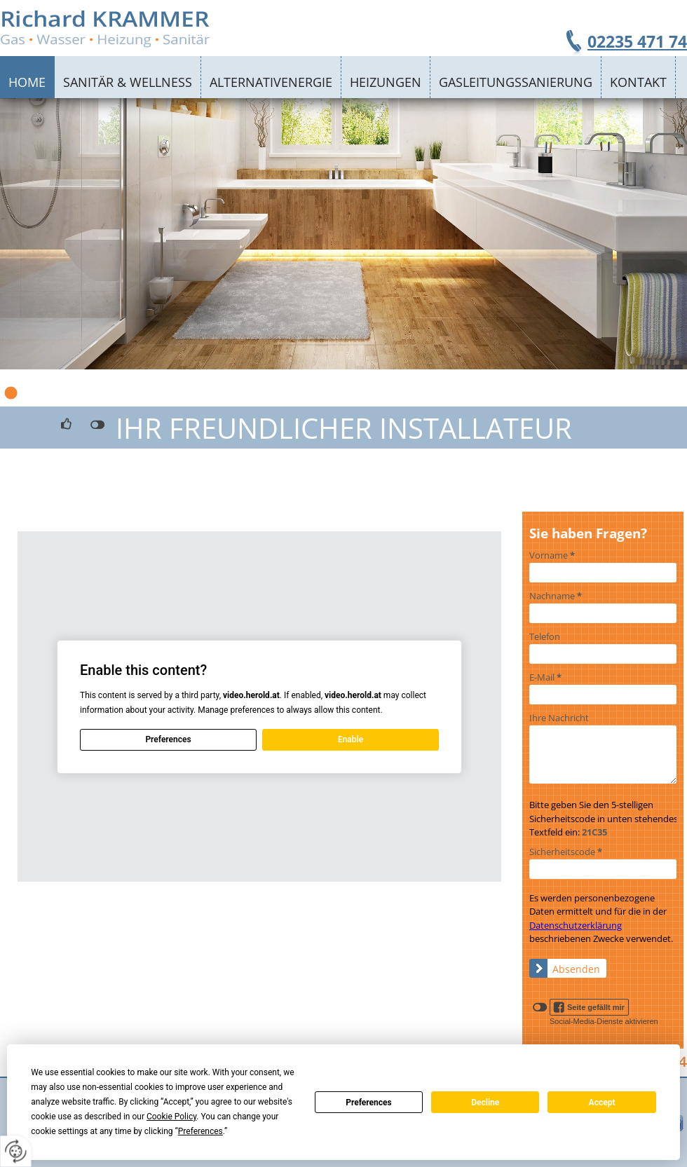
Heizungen (385, 82)
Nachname (555, 595)
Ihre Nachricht (559, 717)
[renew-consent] (16, 1151)
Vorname (552, 555)
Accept (602, 1102)
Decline (485, 1102)
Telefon (544, 636)
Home (27, 82)
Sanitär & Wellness (127, 82)
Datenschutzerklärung (575, 925)
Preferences (369, 1102)
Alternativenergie (271, 82)
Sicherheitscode (565, 851)
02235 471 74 (637, 41)
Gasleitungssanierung (515, 82)
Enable (350, 739)
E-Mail (545, 677)
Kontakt (638, 82)
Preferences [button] (200, 1131)
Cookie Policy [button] (171, 1116)
